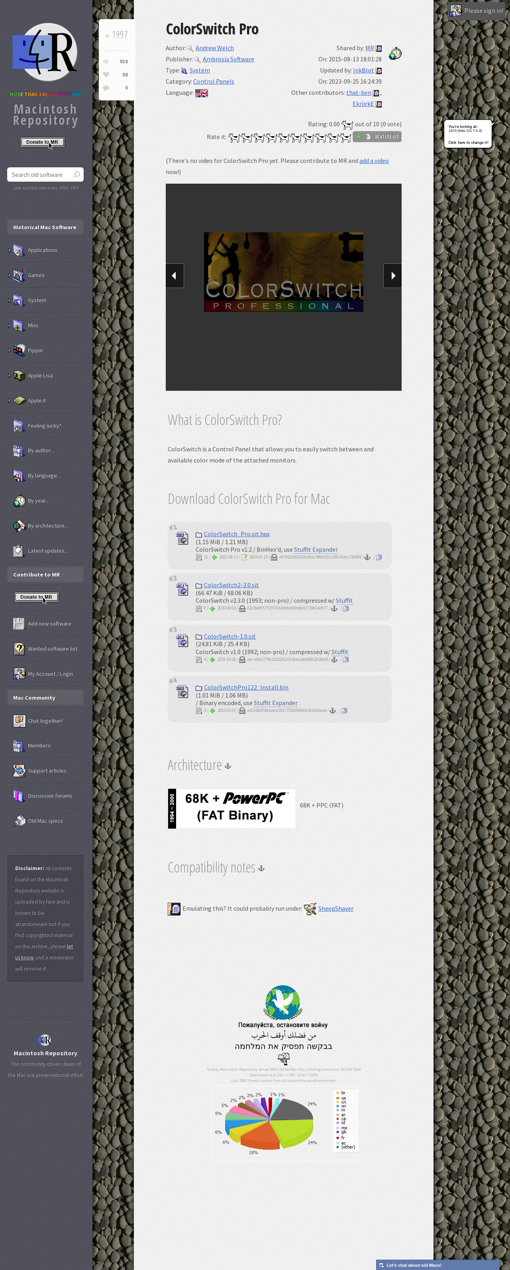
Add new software (42, 623)
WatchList (377, 136)
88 (125, 74)
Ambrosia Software (224, 59)
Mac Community (34, 697)
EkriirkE (363, 104)
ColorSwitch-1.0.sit (226, 636)
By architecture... (40, 525)
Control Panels (213, 81)
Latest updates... (40, 551)
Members (32, 745)
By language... (37, 475)
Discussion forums (42, 796)
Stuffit (344, 600)
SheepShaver (328, 908)
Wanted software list (45, 649)
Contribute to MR (36, 574)
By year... (31, 500)
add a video (374, 161)
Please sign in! (476, 11)
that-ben (358, 92)
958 (124, 61)
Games (29, 275)
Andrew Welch (210, 48)
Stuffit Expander (316, 549)
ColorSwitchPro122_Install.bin (242, 687)
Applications (35, 250)
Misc (26, 325)
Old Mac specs (38, 821)
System (195, 70)
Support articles (40, 770)
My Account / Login (43, 674)
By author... (33, 450)
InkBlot (363, 70)
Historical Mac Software (44, 227)
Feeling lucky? (37, 425)
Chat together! (38, 721)
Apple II (29, 400)
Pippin (28, 350)
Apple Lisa (33, 375)
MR (369, 48)
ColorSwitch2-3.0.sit (227, 585)
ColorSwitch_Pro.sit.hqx (233, 534)
